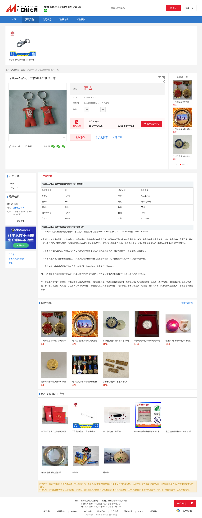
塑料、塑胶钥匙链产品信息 (86, 501)
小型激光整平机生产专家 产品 (178, 431)
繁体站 (141, 511)
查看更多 (21, 221)
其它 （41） (15, 188)
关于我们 (47, 511)
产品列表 (15, 70)
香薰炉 (106, 472)
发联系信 (80, 137)
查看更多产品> (187, 303)
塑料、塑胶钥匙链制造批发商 (114, 501)
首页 (7, 70)
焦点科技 (104, 515)
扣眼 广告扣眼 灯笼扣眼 (51, 472)
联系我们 (61, 511)
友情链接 (153, 511)
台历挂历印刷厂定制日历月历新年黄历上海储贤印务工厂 (65, 431)
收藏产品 (14, 146)
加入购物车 (102, 137)
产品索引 (12, 254)
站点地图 (88, 511)
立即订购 (117, 137)
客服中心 (74, 511)
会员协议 (114, 511)
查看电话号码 (151, 123)
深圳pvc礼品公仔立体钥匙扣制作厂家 (105, 504)
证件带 (75, 472)
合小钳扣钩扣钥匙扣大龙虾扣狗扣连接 (25, 60)
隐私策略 (101, 511)
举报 (28, 146)
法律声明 (128, 511)
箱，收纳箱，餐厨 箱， (113, 431)
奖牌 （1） (15, 183)
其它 (23, 70)
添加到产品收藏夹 (16, 259)
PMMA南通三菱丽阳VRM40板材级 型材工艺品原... (155, 431)
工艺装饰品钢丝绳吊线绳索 (83, 431)
